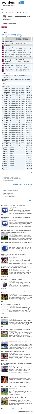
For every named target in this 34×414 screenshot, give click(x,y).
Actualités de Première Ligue (10, 177)
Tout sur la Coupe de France (10, 190)
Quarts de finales (7, 75)
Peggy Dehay (8, 67)
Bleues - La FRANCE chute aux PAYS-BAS (13, 375)
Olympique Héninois (8, 148)
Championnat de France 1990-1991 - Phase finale (15, 13)
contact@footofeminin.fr (15, 409)
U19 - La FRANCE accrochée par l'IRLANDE (13, 386)
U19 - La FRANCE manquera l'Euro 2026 (12, 351)
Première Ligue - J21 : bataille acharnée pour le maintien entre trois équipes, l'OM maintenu (14, 266)
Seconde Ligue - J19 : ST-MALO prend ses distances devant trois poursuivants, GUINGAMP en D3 (16, 231)
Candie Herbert (9, 71)
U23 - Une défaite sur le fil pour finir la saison (14, 341)
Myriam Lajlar (8, 60)
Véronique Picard (9, 54)
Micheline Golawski (10, 52)
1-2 (7, 80)
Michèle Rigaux (9, 56)
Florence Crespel (9, 47)
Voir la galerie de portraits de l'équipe (12, 36)
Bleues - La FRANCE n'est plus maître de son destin (15, 329)
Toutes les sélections (8, 193)
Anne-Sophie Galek (10, 50)
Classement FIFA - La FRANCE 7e (10, 304)
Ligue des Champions (8, 195)
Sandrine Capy (9, 43)
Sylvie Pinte (8, 61)
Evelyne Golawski (9, 69)
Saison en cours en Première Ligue (12, 178)
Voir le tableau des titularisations (11, 34)
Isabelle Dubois (9, 48)
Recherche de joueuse (9, 196)
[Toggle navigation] (30, 9)
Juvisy (23, 75)
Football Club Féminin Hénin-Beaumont (13, 88)
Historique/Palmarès (8, 180)
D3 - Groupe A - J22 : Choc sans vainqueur (13, 205)
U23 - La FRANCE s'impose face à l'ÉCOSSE (13, 397)
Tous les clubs (6, 192)
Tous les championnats (9, 189)
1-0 (9, 77)
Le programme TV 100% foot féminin (11, 279)
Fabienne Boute (9, 65)
